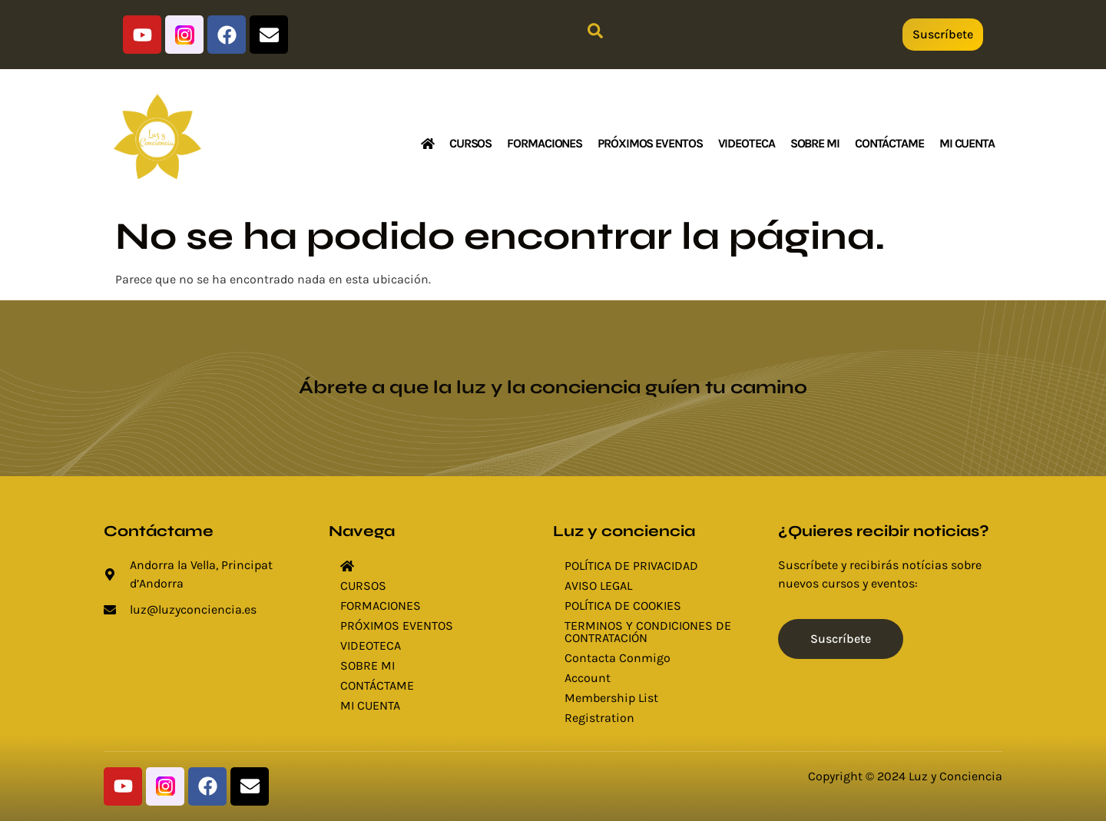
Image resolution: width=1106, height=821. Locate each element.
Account (588, 677)
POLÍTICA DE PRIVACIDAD (631, 565)
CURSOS (470, 143)
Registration (599, 717)
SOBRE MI (814, 143)
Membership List (611, 697)
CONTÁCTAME (889, 143)
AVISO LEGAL (598, 585)
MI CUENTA (967, 143)
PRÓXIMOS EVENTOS (650, 143)
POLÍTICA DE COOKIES (623, 605)
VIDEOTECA (746, 143)
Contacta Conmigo (618, 658)
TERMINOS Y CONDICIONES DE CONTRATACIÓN (648, 631)
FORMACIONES (544, 143)
